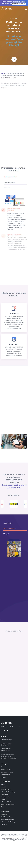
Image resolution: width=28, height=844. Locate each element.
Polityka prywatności (7, 817)
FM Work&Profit (6, 802)
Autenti (4, 824)
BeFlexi (4, 799)
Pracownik (7, 188)
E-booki (3, 784)
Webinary (3, 787)
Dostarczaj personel (7, 772)
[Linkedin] (4, 730)
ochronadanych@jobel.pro (8, 758)
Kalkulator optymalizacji (8, 804)
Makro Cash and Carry (9, 528)
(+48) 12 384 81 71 (6, 745)
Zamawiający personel (10, 177)
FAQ (2, 807)
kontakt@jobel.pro (6, 743)
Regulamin (4, 814)
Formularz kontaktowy (8, 822)
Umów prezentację (6, 739)
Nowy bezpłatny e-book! (18, 3)
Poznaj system (5, 774)
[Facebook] (2, 730)
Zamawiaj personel (6, 769)
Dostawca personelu (10, 182)
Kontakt (3, 777)
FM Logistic (6, 534)
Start (2, 767)
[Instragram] (7, 730)
